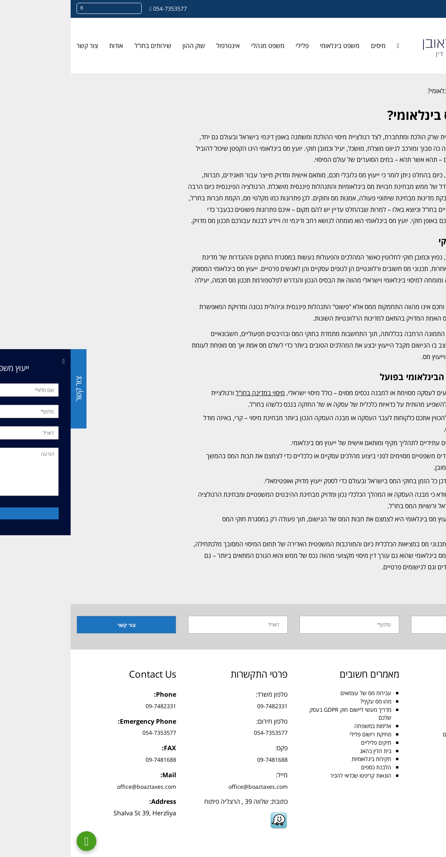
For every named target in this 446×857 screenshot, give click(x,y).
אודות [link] (45, 45)
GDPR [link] (424, 792)
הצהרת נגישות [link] (415, 825)
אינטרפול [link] (157, 45)
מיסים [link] (307, 45)
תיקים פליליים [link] (305, 742)
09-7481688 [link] (201, 759)
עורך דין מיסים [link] (416, 693)
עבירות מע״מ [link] (418, 775)
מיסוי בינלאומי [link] (417, 726)
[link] (435, 50)
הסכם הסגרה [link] (417, 742)
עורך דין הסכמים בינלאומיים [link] (402, 734)
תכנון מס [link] (429, 257)
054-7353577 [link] (99, 8)
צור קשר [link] (16, 45)
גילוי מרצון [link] (421, 767)
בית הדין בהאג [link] (305, 751)
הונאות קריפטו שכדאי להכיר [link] (290, 775)
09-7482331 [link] (201, 706)
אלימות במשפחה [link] (302, 726)
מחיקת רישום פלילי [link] (300, 734)
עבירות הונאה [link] (417, 751)
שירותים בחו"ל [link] (82, 45)
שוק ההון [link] (123, 45)
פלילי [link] (231, 45)
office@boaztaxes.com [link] (187, 786)
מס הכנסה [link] (420, 701)
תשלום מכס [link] (419, 759)
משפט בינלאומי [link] (269, 45)
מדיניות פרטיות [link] (416, 833)
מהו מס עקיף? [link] (305, 701)
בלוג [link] (425, 90)
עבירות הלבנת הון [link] (412, 784)
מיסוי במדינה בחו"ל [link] (189, 392)
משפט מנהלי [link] (197, 45)
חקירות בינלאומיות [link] (301, 759)
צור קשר (7, 389)
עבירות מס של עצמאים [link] (295, 693)
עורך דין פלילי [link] (417, 709)
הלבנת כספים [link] (305, 767)
